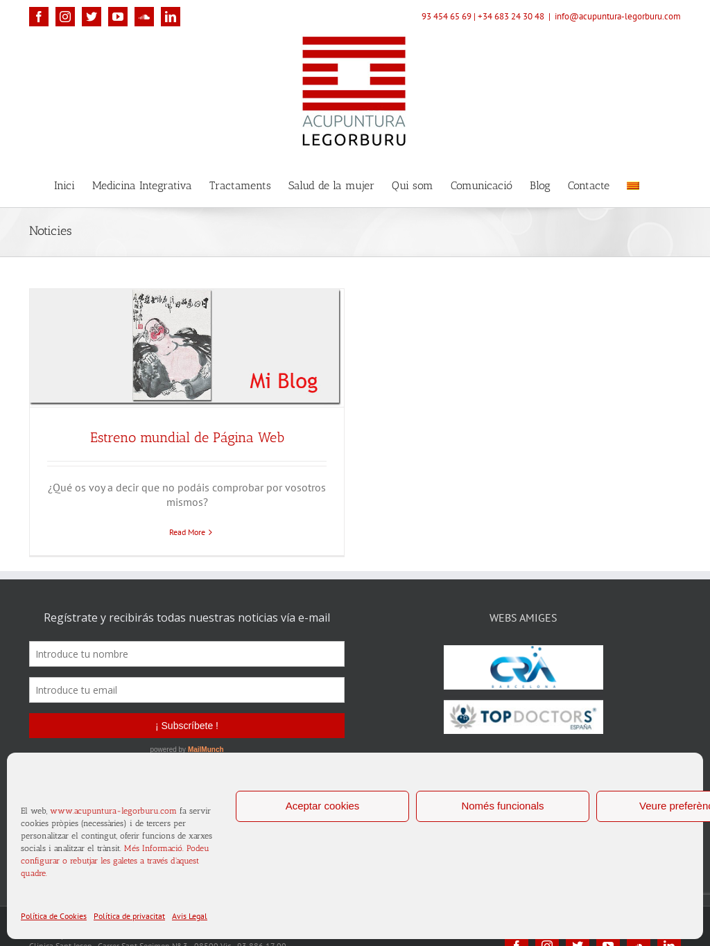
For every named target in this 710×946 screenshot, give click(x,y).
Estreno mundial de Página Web (187, 437)
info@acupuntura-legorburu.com (618, 16)
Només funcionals (502, 806)
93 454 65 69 (446, 16)
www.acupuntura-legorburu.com (113, 811)
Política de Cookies (54, 916)
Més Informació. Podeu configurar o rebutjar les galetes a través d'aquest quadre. (115, 860)
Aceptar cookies (323, 806)
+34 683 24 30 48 (511, 16)
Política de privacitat (129, 916)
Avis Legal (189, 916)
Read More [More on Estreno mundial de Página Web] (187, 532)
